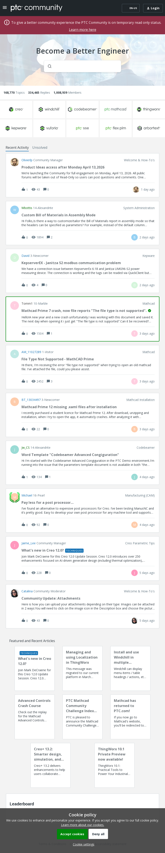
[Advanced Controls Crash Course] (34, 716)
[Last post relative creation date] (148, 189)
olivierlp (26, 160)
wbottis (26, 207)
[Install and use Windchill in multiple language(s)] (130, 668)
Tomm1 (27, 303)
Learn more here (82, 29)
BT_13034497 (31, 399)
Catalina (27, 591)
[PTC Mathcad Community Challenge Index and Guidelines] (82, 716)
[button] (82, 844)
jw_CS (25, 447)
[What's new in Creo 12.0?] (34, 668)
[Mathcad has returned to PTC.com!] (130, 716)
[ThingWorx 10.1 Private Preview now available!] (114, 765)
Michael (26, 495)
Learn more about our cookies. (82, 825)
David (25, 255)
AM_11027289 (31, 352)
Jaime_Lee (28, 543)
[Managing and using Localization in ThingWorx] (82, 668)
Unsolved (39, 147)
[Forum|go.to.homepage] (36, 8)
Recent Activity (17, 147)
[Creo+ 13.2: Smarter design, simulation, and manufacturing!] (50, 765)
